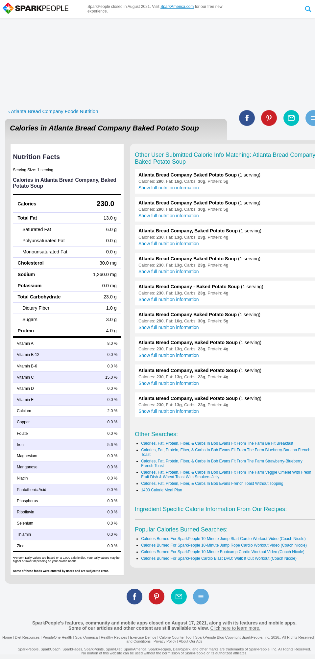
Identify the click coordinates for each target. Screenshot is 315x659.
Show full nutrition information (168, 187)
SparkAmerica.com (177, 6)
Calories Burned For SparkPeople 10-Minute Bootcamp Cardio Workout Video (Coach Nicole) (222, 552)
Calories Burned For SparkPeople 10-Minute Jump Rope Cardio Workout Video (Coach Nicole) (224, 545)
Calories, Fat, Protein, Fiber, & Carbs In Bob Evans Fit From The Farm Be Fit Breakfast (217, 443)
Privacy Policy (165, 641)
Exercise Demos (143, 637)
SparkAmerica (86, 637)
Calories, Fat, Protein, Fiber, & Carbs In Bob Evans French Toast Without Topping (212, 483)
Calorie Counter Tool (175, 637)
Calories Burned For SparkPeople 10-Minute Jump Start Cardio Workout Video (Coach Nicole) (223, 538)
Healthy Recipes (114, 637)
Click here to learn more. (235, 628)
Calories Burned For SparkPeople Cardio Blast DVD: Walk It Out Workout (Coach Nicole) (219, 558)
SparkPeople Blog (209, 637)
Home (7, 637)
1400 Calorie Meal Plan (161, 490)
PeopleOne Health (57, 637)
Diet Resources (27, 637)
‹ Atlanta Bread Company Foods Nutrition (53, 111)
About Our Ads (191, 641)
